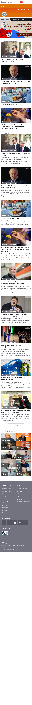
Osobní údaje (11, 545)
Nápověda (20, 491)
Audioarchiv (21, 9)
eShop (4, 496)
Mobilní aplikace (7, 513)
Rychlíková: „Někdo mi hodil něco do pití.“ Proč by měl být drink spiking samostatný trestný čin (15, 126)
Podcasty (5, 510)
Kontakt (19, 499)
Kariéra (19, 496)
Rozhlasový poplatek (23, 501)
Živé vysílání (5, 505)
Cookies (3, 545)
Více (23, 20)
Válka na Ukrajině (7, 489)
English (3, 547)
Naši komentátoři (9, 431)
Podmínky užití (21, 545)
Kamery (29, 9)
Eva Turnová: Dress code (10, 104)
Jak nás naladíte (22, 489)
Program (13, 9)
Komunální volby (7, 491)
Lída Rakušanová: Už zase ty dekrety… (15, 314)
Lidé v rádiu (20, 494)
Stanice (4, 494)
